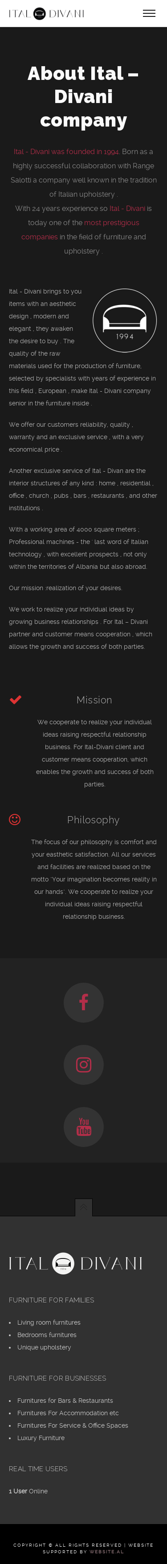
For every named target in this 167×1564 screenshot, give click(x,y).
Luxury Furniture (41, 1437)
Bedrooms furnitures (47, 1334)
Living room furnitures (49, 1322)
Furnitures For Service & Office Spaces (72, 1425)
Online (28, 1491)
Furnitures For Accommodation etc (68, 1413)
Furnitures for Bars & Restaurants (65, 1400)
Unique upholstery (44, 1347)
